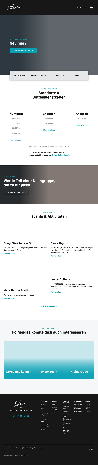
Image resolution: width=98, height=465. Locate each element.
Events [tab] (78, 75)
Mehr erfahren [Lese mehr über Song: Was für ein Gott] (9, 253)
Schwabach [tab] (58, 75)
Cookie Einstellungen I (29, 448)
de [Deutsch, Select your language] (79, 7)
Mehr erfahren (16, 140)
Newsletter (38, 448)
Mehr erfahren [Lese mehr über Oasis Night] (56, 256)
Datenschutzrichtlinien (9, 448)
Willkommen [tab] (19, 75)
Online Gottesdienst (60, 154)
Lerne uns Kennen (23, 50)
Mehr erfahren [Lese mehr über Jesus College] (56, 292)
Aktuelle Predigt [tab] (39, 75)
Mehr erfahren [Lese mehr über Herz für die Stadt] (9, 298)
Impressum (19, 448)
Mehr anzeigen (49, 306)
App (43, 448)
